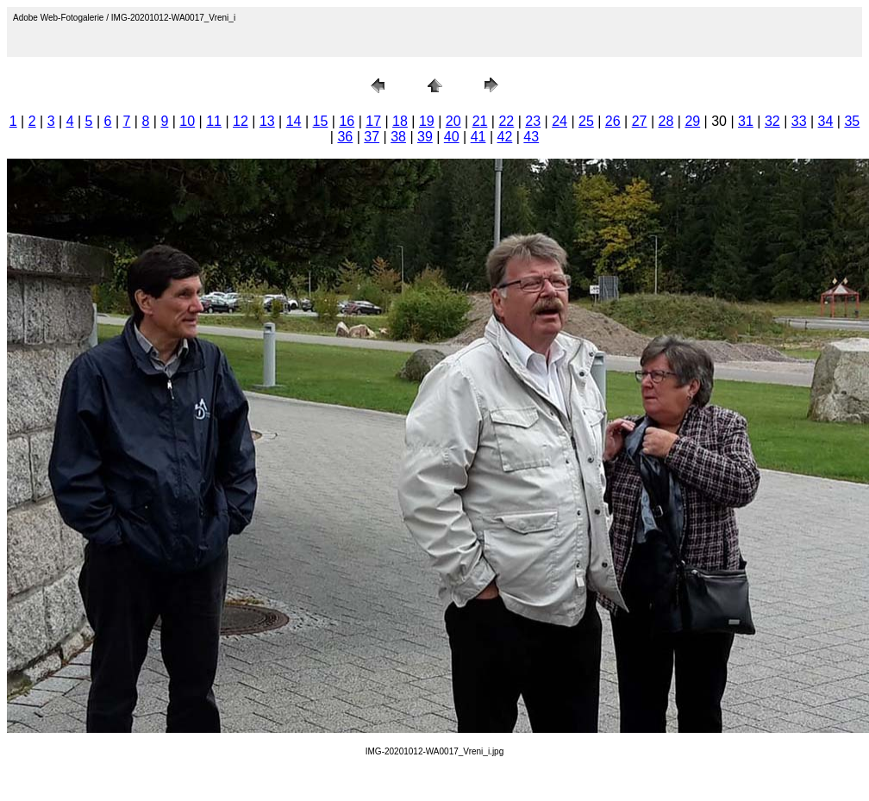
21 (480, 121)
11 (214, 121)
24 (559, 121)
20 (453, 121)
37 (371, 136)
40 (452, 136)
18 (400, 121)
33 (799, 121)
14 (294, 121)
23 (533, 121)
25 (586, 121)
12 (240, 121)
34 (826, 121)
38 (398, 136)
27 (639, 121)
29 (692, 121)
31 (745, 121)
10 (187, 121)
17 (373, 121)
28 (666, 121)
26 (613, 121)
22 (506, 121)
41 (478, 136)
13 (267, 121)
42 (505, 136)
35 (852, 121)
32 (772, 121)
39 (425, 136)
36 (345, 136)
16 (346, 121)
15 (320, 121)
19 (426, 121)
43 (531, 136)
